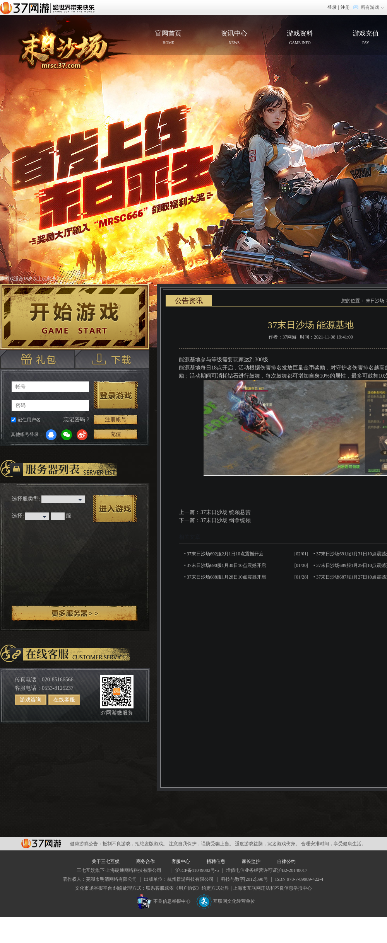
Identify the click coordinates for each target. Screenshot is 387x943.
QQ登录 (51, 434)
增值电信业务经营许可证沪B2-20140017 (266, 870)
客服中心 (180, 861)
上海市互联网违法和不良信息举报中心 (272, 888)
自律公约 (286, 861)
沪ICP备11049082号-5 (197, 870)
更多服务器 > (75, 613)
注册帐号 (116, 419)
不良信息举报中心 (163, 901)
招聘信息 (216, 861)
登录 (332, 7)
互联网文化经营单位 (225, 901)
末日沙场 (375, 300)
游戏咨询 (30, 700)
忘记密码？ (77, 419)
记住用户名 (29, 419)
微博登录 (82, 434)
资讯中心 (234, 38)
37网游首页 (49, 7)
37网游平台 (41, 843)
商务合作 (145, 861)
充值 (115, 434)
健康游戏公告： (86, 843)
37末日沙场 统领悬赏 (225, 512)
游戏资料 (300, 38)
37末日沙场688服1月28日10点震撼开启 (226, 577)
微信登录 (66, 434)
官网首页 (68, 45)
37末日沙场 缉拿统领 (225, 520)
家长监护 (251, 861)
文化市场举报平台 (93, 888)
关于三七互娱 (106, 861)
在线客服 (64, 700)
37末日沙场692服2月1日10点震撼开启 (225, 554)
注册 (345, 7)
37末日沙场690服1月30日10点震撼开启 (226, 565)
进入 (115, 509)
